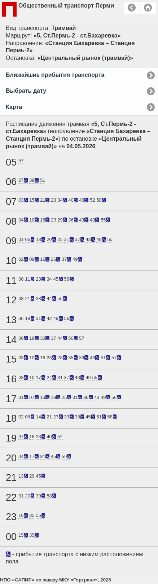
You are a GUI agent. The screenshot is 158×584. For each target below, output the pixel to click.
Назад (132, 7)
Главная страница (148, 7)
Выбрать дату (26, 91)
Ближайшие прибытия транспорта (55, 75)
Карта (14, 107)
